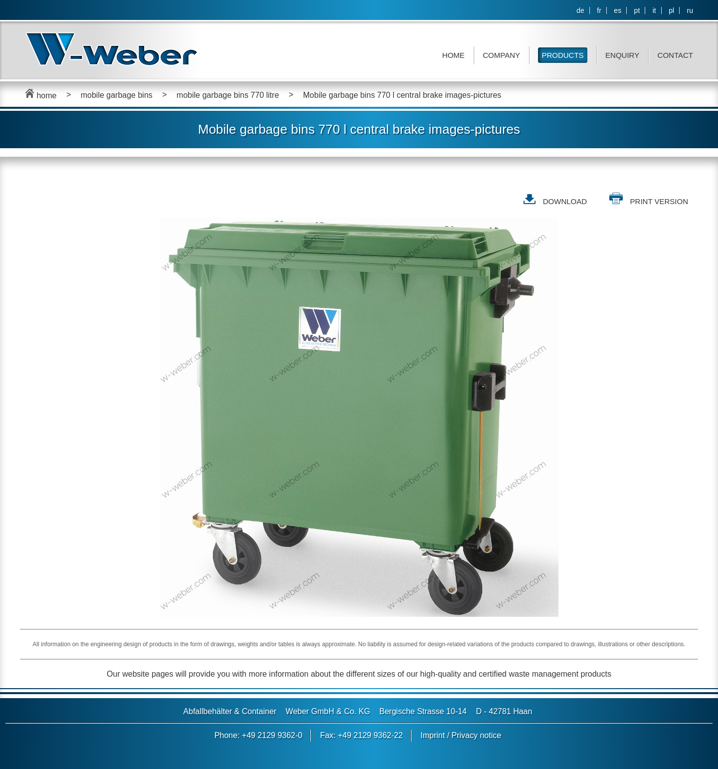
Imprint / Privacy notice (460, 735)
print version (659, 201)
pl (671, 10)
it (654, 10)
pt (637, 10)
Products (562, 55)
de (580, 10)
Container (259, 711)
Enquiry (622, 55)
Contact (675, 55)
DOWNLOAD (565, 201)
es (617, 10)
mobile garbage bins (117, 95)
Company (501, 55)
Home (453, 55)
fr (599, 10)
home (40, 95)
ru (690, 10)
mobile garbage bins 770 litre (228, 95)
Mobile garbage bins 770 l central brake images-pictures (402, 95)
